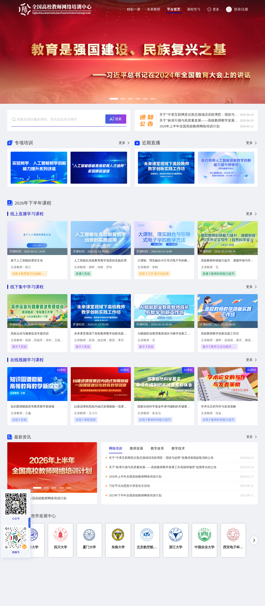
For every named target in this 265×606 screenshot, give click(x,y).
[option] (132, 52)
